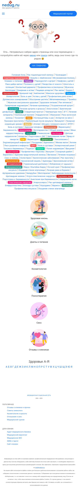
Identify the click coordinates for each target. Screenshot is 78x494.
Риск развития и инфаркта (16, 145)
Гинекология (43, 133)
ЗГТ (65, 112)
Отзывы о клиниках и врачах (18, 395)
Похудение (37, 142)
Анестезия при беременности (44, 179)
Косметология (39, 269)
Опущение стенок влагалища (31, 170)
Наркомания (12, 152)
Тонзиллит (19, 118)
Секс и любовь (11, 158)
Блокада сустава (31, 185)
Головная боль (18, 75)
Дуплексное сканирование (15, 99)
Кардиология (42, 115)
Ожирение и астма (25, 90)
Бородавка (45, 185)
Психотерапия (39, 296)
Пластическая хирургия (20, 182)
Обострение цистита (38, 99)
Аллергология (12, 96)
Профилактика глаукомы (32, 151)
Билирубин (31, 173)
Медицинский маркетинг (17, 423)
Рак (23, 139)
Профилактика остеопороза (50, 87)
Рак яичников (65, 102)
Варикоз (56, 185)
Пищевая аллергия (44, 90)
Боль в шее (26, 96)
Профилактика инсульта (25, 188)
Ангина (73, 142)
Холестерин (25, 158)
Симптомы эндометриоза (16, 78)
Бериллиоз (8, 155)
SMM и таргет (12, 429)
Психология (50, 127)
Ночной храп (53, 167)
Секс (29, 118)
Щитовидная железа (15, 176)
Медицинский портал (63, 13)
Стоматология (14, 164)
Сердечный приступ (34, 112)
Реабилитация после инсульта (39, 121)
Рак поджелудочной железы (40, 75)
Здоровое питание (48, 102)
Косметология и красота (17, 401)
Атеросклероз (40, 182)
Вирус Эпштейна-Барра (35, 167)
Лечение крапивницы (39, 105)
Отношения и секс (14, 404)
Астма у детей (39, 96)
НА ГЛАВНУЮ (39, 65)
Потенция (67, 185)
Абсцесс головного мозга (54, 124)
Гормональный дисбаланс (36, 164)
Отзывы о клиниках (39, 349)
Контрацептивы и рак (44, 118)
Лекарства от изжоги (52, 84)
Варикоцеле (64, 127)
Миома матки (62, 142)
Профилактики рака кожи (60, 96)
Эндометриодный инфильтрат (16, 142)
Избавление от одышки (60, 164)
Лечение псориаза (66, 155)
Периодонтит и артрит (45, 81)
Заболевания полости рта (63, 173)
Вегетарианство (41, 130)
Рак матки (59, 90)
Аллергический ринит (65, 145)
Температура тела (53, 112)
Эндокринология (13, 167)
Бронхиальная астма (63, 161)
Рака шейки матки (13, 84)
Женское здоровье (55, 93)
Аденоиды (47, 161)
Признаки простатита (14, 121)
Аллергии (30, 133)
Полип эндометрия (55, 148)
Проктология (12, 161)
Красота (70, 93)
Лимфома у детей (65, 81)
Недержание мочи (68, 179)
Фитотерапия (44, 173)
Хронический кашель (31, 161)
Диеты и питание (39, 242)
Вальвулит (59, 121)
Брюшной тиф (26, 93)
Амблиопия (39, 93)
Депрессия (47, 139)
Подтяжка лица (65, 176)
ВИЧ (33, 145)
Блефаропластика (13, 185)
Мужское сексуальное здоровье (23, 102)
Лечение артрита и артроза (32, 108)
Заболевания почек (56, 136)
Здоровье (13, 108)
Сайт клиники (12, 432)
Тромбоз (72, 99)
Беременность (10, 93)
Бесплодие (57, 133)
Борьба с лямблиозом (41, 78)
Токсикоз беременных (13, 148)
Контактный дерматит (26, 87)
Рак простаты (67, 158)
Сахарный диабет (64, 151)
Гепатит (40, 148)
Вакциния (70, 148)
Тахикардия (60, 75)
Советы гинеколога (14, 398)
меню (33, 55)
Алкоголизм (52, 108)
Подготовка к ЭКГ (37, 136)
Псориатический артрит (62, 105)
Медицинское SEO (14, 426)
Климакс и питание (13, 81)
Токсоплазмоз (61, 139)
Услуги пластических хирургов (40, 176)
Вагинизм (52, 155)
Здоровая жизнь (39, 218)
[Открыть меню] (3, 14)
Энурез (69, 90)
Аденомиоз (49, 142)
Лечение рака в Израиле (58, 170)
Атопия (37, 124)
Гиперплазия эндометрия (16, 105)
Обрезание (55, 115)
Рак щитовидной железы (60, 182)
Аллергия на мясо (64, 118)
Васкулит (50, 151)
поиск (44, 55)
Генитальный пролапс (24, 115)
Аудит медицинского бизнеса (19, 420)
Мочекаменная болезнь (64, 78)
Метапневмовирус (58, 99)
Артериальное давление (13, 173)
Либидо (28, 81)
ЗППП (70, 124)
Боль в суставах (15, 127)
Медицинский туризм (15, 407)
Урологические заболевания (46, 158)
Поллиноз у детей (32, 84)
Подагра (30, 148)
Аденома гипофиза (33, 127)
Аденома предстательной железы (30, 155)
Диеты (28, 124)
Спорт (19, 112)
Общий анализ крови (59, 130)
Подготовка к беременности (16, 179)
